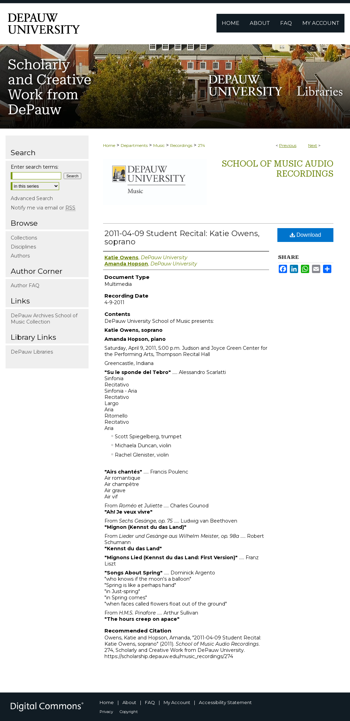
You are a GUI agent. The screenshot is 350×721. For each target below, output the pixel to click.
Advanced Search (32, 198)
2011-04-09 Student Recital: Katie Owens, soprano (182, 237)
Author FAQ (25, 285)
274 (201, 145)
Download (305, 235)
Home (109, 145)
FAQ (150, 702)
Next (312, 145)
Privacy (106, 711)
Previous (287, 145)
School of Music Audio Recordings (277, 169)
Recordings (181, 145)
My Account (177, 702)
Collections (24, 238)
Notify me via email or (43, 208)
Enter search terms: (34, 167)
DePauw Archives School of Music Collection (44, 318)
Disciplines (23, 247)
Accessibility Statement (225, 702)
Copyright (129, 711)
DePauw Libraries (32, 352)
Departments (134, 145)
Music (159, 145)
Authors (20, 256)
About (129, 702)
